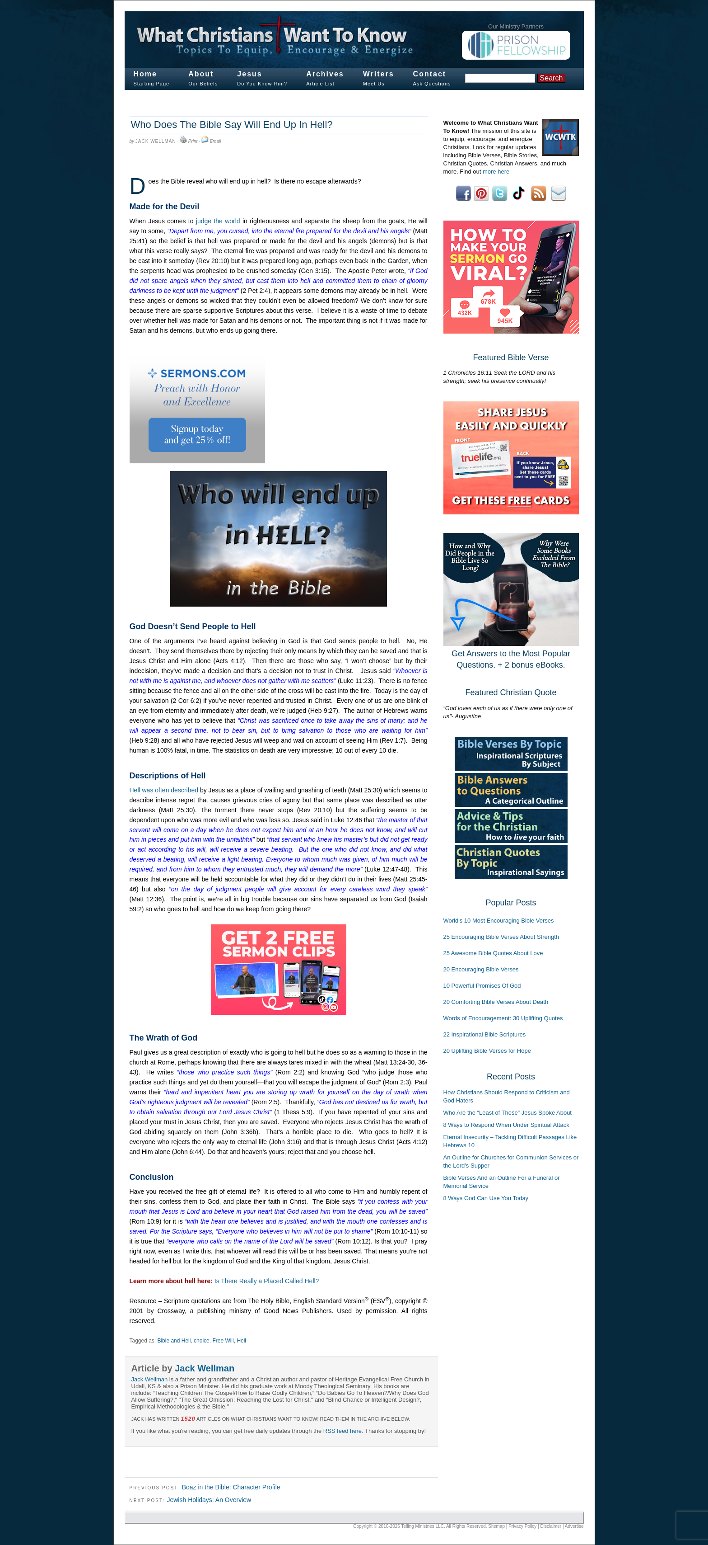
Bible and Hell (174, 1341)
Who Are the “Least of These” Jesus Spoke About (507, 1112)
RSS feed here (342, 1430)
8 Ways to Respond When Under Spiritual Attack (506, 1124)
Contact (430, 74)
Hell (241, 1341)
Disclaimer (551, 1526)
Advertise (574, 1526)
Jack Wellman (155, 141)
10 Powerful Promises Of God (482, 985)
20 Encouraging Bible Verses (481, 969)
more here (496, 171)
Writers (378, 74)
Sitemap (496, 1526)
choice (202, 1341)
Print (193, 141)
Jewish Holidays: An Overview (209, 1499)
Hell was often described (164, 790)
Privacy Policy (522, 1526)
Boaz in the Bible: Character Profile (231, 1487)
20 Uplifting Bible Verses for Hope (487, 1050)
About (201, 74)
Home (145, 74)
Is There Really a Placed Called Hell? (266, 1281)
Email (215, 141)
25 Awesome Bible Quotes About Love (493, 953)
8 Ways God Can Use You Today (486, 1198)
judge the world (218, 221)
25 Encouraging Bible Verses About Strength (501, 936)
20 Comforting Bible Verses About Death (496, 1002)
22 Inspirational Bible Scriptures (484, 1034)
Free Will (222, 1341)
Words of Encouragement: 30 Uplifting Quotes (503, 1018)
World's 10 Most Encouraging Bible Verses (498, 920)
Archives (325, 74)
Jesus (249, 74)
